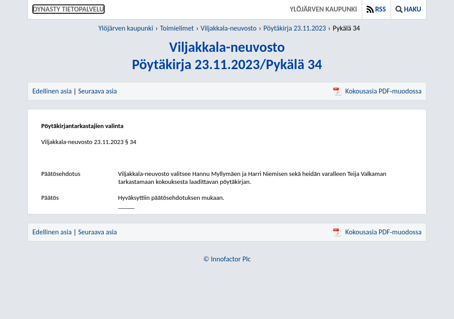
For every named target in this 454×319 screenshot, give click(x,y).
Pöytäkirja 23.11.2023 (294, 28)
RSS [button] (376, 9)
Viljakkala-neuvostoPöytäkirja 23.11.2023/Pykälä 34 (227, 56)
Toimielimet (177, 28)
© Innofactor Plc (227, 259)
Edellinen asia (52, 91)
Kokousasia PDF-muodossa (377, 91)
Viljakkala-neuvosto (229, 28)
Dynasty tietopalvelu (68, 9)
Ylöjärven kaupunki (323, 9)
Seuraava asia (97, 91)
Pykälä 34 (346, 28)
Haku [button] (408, 9)
